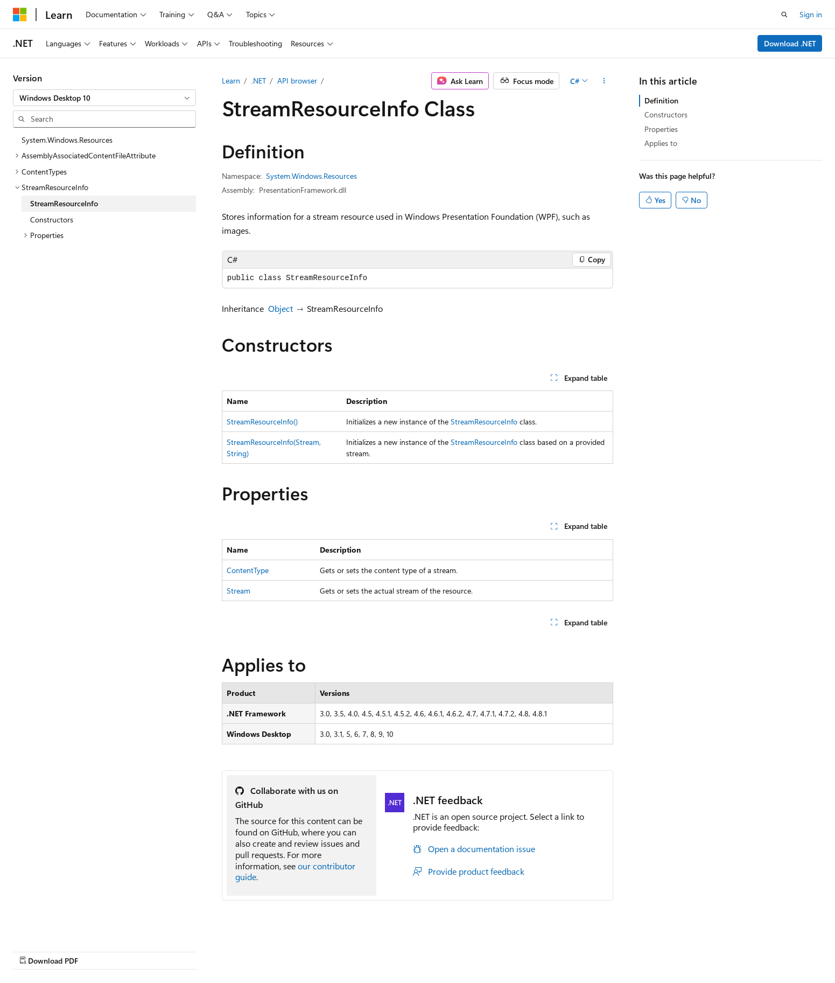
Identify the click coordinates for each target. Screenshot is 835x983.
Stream (238, 590)
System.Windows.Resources (311, 176)
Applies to (660, 143)
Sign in (810, 14)
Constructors (665, 114)
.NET (258, 80)
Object (280, 308)
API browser (297, 80)
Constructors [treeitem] (51, 219)
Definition (661, 100)
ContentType (248, 570)
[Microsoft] (20, 15)
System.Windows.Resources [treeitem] (67, 140)
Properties (661, 129)
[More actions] (603, 80)
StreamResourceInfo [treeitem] (64, 203)
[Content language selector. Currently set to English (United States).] (62, 949)
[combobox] (104, 98)
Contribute (573, 949)
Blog (528, 949)
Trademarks (723, 949)
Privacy (616, 949)
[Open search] (784, 14)
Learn (231, 80)
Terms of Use (670, 949)
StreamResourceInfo (484, 421)
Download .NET (790, 43)
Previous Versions (479, 949)
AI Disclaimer (415, 949)
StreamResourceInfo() (262, 421)
